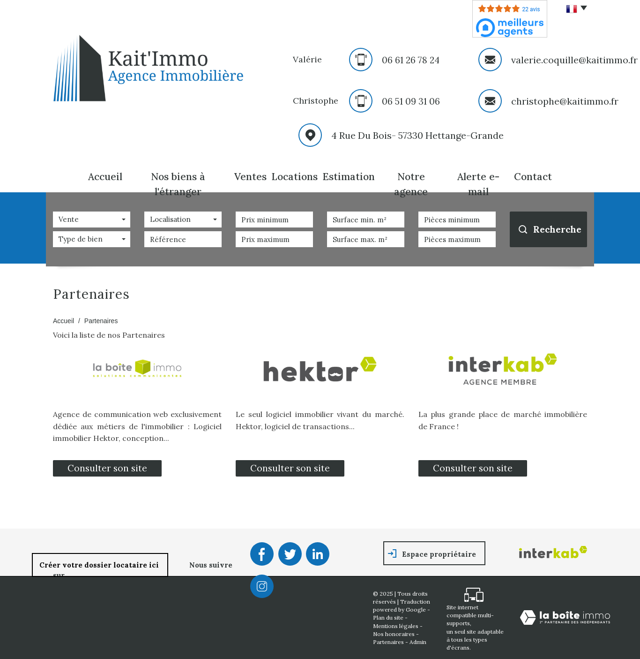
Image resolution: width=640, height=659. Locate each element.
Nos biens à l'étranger (178, 184)
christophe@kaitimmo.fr (564, 101)
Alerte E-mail (478, 184)
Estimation (348, 176)
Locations (294, 176)
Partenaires (388, 641)
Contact (533, 176)
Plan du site (388, 617)
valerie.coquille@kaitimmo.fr (574, 60)
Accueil (105, 176)
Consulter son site (107, 468)
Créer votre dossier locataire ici (100, 565)
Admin (417, 641)
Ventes (250, 176)
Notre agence (411, 184)
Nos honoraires (394, 633)
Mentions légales (395, 625)
